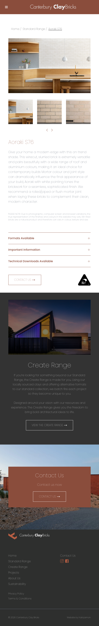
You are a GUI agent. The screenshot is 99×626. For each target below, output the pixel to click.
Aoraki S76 (55, 29)
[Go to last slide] (47, 130)
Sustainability (17, 584)
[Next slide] (52, 130)
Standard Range (34, 29)
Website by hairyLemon (79, 617)
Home (15, 29)
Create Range (18, 567)
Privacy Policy (16, 593)
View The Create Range (49, 425)
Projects (13, 573)
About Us (14, 578)
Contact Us (24, 280)
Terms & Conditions (20, 598)
